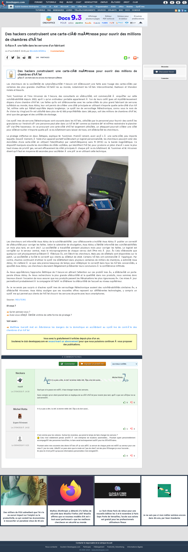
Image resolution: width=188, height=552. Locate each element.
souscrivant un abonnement (63, 343)
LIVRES (69, 10)
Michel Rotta (20, 414)
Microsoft (64, 7)
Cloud (44, 7)
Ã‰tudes (115, 2)
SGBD (113, 7)
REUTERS (20, 301)
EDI (91, 7)
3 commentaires (57, 53)
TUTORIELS (40, 10)
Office (121, 7)
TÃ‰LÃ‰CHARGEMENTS (84, 10)
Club (135, 2)
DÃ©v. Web (82, 7)
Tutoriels (51, 2)
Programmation (102, 7)
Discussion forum (165, 72)
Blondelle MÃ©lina (38, 53)
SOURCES (102, 10)
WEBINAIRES (58, 10)
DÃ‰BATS (112, 10)
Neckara (20, 378)
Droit (126, 2)
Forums (38, 2)
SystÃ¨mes (140, 7)
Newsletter (90, 2)
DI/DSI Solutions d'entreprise (27, 7)
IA (50, 7)
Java (73, 7)
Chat (78, 2)
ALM (56, 7)
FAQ (61, 2)
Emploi (104, 2)
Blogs (69, 2)
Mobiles (129, 7)
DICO (127, 10)
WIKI (121, 10)
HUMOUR (136, 10)
